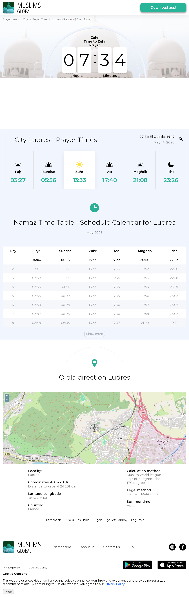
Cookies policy (38, 567)
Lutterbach (53, 520)
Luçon (97, 520)
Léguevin (137, 520)
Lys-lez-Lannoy (116, 520)
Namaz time (63, 547)
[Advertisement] (92, 103)
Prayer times (11, 19)
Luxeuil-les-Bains (77, 520)
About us (87, 547)
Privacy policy (11, 567)
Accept (8, 591)
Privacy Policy (115, 584)
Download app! (163, 8)
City (25, 19)
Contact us (111, 547)
